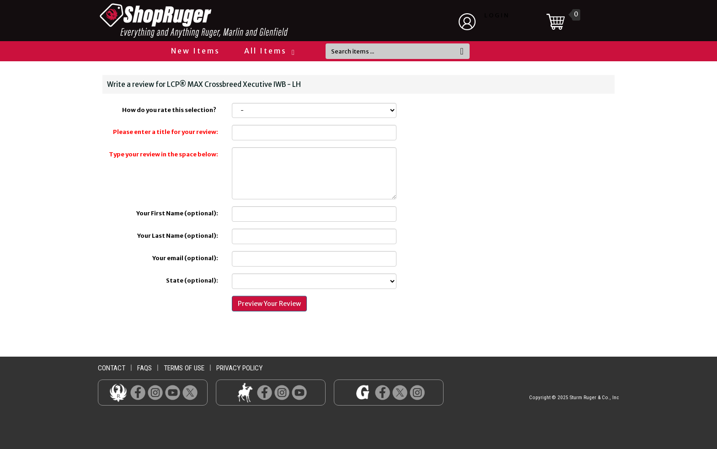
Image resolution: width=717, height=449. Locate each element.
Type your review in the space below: (163, 154)
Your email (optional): (185, 258)
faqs (144, 368)
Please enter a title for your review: (165, 132)
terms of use (184, 368)
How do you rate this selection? (170, 110)
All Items (269, 50)
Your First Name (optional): (177, 213)
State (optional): (192, 280)
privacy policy (239, 368)
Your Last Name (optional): (177, 236)
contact (111, 368)
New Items (195, 50)
